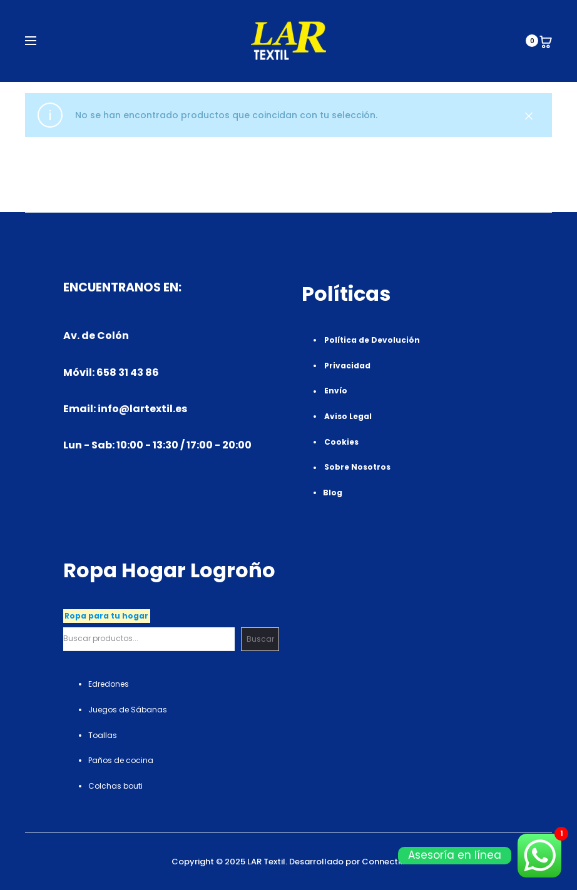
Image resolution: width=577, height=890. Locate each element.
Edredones (108, 684)
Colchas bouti (115, 786)
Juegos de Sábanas (127, 709)
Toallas (102, 735)
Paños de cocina (120, 760)
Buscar (260, 639)
